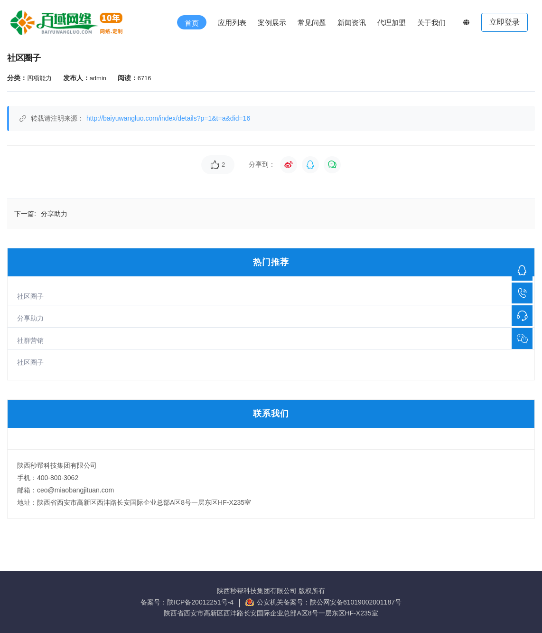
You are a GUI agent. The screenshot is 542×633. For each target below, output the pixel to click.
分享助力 (30, 318)
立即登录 (504, 22)
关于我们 (431, 23)
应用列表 (232, 23)
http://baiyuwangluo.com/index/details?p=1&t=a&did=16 (168, 118)
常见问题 (312, 23)
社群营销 (30, 340)
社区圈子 (30, 296)
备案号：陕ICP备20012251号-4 (187, 602)
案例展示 (272, 23)
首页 (192, 23)
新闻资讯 (351, 23)
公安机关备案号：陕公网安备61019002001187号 (329, 602)
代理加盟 (391, 23)
